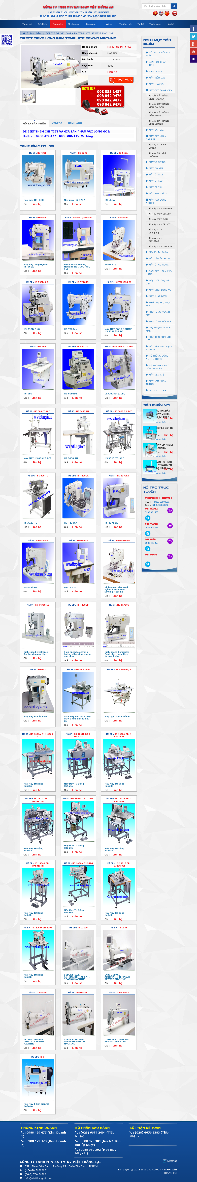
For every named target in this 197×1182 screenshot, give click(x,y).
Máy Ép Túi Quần (157, 252)
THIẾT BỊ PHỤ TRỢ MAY (158, 304)
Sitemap (170, 1160)
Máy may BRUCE (159, 224)
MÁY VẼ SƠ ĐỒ (156, 162)
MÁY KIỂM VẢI (155, 77)
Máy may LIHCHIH (160, 246)
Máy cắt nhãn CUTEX (158, 146)
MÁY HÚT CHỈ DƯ (157, 193)
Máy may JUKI (158, 219)
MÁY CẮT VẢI (154, 129)
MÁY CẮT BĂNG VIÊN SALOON (159, 106)
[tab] (34, 123)
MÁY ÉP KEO (154, 180)
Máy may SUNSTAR (155, 240)
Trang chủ (27, 24)
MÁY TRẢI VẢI (155, 84)
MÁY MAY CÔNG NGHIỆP (156, 201)
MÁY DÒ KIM (154, 168)
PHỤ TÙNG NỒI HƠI (158, 321)
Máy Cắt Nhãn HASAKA (158, 155)
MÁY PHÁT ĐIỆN (156, 296)
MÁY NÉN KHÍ (155, 374)
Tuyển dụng (155, 24)
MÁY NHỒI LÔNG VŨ (158, 289)
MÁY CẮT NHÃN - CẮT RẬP (157, 138)
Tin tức (141, 24)
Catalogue (91, 24)
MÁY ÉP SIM (154, 187)
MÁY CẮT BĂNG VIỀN (159, 90)
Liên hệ (170, 24)
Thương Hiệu (125, 24)
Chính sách (73, 24)
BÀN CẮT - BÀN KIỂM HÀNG (159, 273)
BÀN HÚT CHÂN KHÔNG (156, 63)
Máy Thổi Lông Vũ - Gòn (158, 282)
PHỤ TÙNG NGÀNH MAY (158, 313)
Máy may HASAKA (160, 208)
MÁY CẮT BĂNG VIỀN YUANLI (159, 122)
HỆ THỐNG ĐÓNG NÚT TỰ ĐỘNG (157, 357)
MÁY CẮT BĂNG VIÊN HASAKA (159, 97)
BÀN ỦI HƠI (154, 71)
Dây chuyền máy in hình (158, 329)
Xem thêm (161, 422)
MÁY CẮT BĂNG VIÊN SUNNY (159, 114)
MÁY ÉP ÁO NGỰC (157, 264)
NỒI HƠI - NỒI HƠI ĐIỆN (158, 54)
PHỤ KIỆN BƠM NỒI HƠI (158, 338)
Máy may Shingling (155, 231)
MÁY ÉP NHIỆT (155, 174)
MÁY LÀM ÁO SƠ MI (158, 258)
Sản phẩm (58, 24)
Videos (109, 24)
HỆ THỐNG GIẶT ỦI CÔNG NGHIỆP (158, 367)
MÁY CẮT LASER (156, 390)
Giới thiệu (42, 24)
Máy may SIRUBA (160, 213)
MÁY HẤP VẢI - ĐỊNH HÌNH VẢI (159, 348)
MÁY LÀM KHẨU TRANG (156, 382)
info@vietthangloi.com (38, 1178)
